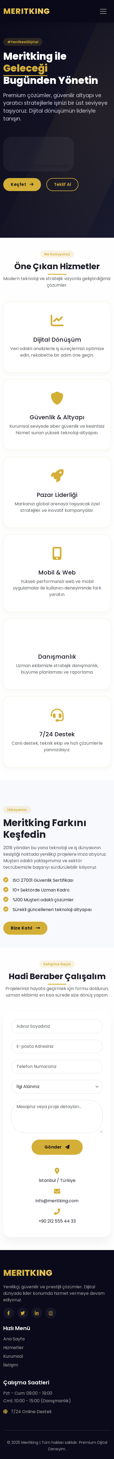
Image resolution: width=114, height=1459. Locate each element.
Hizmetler (13, 1347)
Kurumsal (13, 1356)
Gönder (57, 1147)
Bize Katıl (25, 928)
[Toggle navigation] (103, 11)
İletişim (10, 1365)
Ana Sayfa (14, 1339)
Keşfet (22, 184)
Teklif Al (62, 184)
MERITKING (26, 11)
